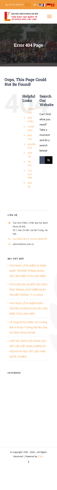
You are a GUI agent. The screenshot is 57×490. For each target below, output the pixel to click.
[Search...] (42, 160)
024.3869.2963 (20, 238)
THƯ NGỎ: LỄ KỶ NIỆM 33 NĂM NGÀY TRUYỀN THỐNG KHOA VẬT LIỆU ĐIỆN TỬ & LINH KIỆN (27, 271)
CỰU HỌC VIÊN (30, 174)
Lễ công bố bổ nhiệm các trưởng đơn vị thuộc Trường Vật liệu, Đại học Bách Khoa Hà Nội (28, 327)
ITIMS (40, 456)
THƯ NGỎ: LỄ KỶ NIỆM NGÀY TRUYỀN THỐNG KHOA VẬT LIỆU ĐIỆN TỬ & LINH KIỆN (28, 308)
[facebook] (28, 462)
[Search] (48, 160)
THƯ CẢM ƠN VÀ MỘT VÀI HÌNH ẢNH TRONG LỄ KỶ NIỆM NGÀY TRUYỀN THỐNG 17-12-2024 (28, 290)
